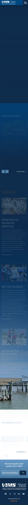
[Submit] (23, 473)
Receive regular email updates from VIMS (14, 465)
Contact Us (14, 501)
